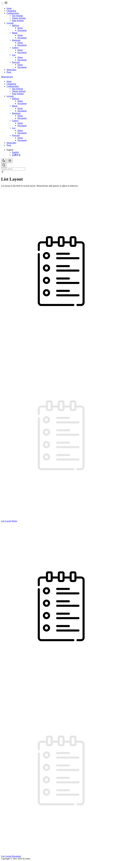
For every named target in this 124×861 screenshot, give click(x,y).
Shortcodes (11, 69)
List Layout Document (11, 856)
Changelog (11, 11)
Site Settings (17, 15)
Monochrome (7, 77)
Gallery (15, 47)
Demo (20, 28)
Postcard (16, 62)
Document (22, 30)
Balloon (15, 25)
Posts (9, 72)
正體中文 (16, 155)
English (15, 152)
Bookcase (16, 40)
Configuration (13, 13)
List (13, 55)
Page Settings (18, 20)
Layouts (10, 23)
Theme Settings (19, 18)
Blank (14, 33)
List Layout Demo (9, 521)
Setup (9, 8)
